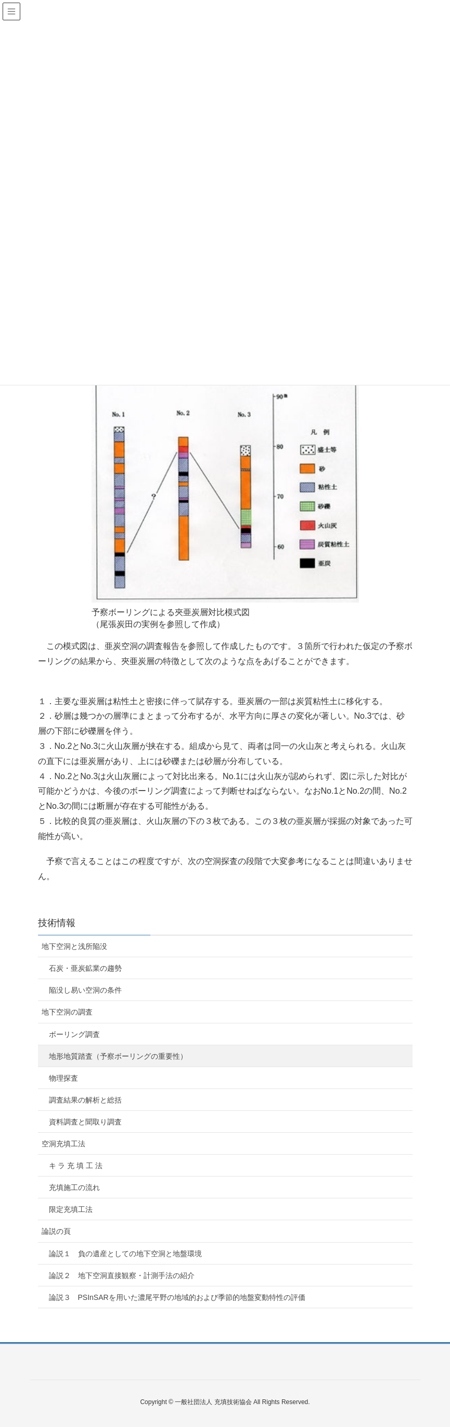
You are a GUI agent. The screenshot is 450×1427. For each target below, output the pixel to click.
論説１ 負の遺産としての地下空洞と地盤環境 (125, 1253)
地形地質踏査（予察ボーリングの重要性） (118, 1056)
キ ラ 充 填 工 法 (75, 1165)
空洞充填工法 (63, 1144)
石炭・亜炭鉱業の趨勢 (85, 968)
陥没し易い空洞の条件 (85, 990)
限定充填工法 (71, 1209)
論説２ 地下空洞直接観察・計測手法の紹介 (122, 1275)
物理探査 (63, 1078)
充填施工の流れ (74, 1187)
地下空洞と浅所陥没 (74, 946)
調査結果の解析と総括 (85, 1100)
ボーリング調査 (74, 1034)
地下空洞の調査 (67, 1012)
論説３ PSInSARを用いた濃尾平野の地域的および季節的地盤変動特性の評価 (177, 1297)
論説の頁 (56, 1231)
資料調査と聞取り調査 (85, 1122)
